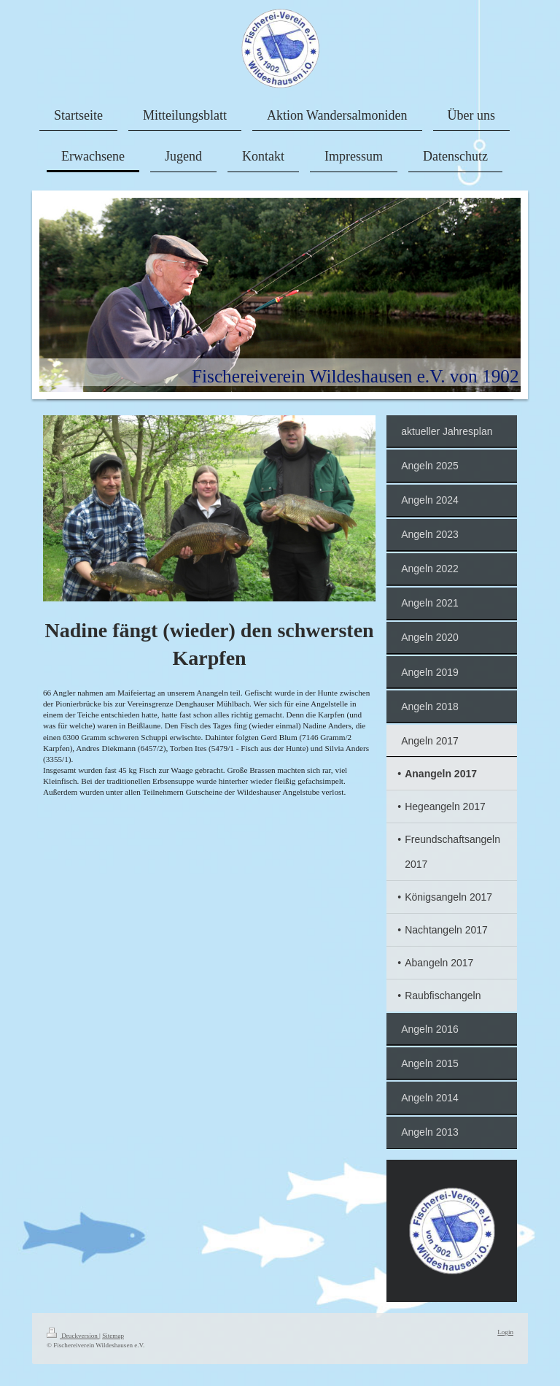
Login (505, 1332)
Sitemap (113, 1335)
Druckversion (73, 1335)
